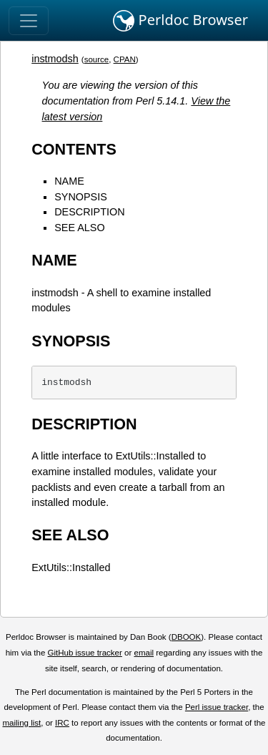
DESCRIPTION (89, 212)
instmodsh (55, 58)
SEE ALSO (79, 227)
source (96, 59)
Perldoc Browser (180, 20)
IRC (62, 723)
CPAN (125, 59)
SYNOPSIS (80, 197)
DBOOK (187, 637)
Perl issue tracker (216, 707)
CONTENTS (73, 149)
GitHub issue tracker (85, 652)
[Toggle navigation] (29, 20)
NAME (69, 181)
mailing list (21, 723)
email (144, 652)
